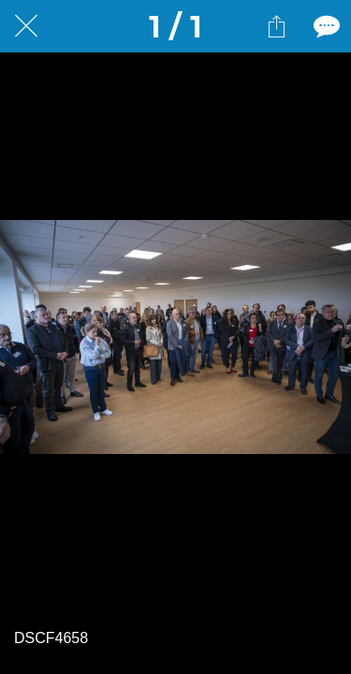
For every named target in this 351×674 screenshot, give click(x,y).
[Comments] (324, 26)
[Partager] (276, 26)
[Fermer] (26, 26)
